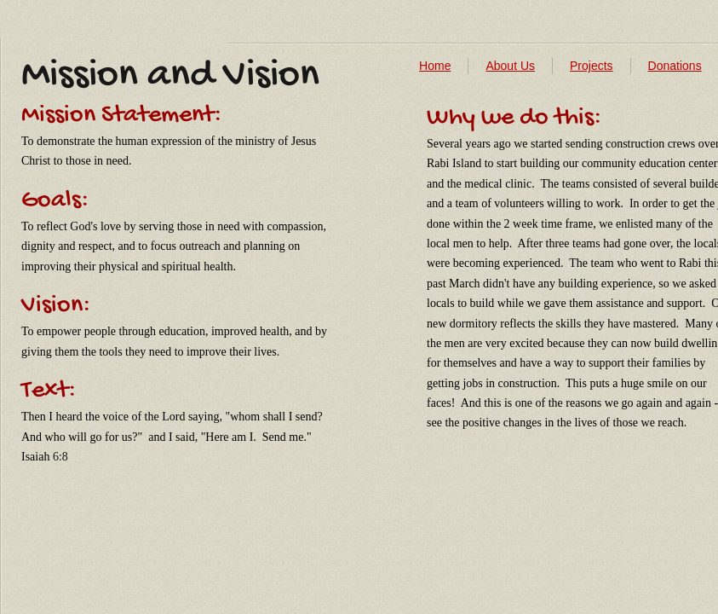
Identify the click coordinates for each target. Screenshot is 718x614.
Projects (591, 65)
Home (435, 65)
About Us (510, 65)
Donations (675, 65)
